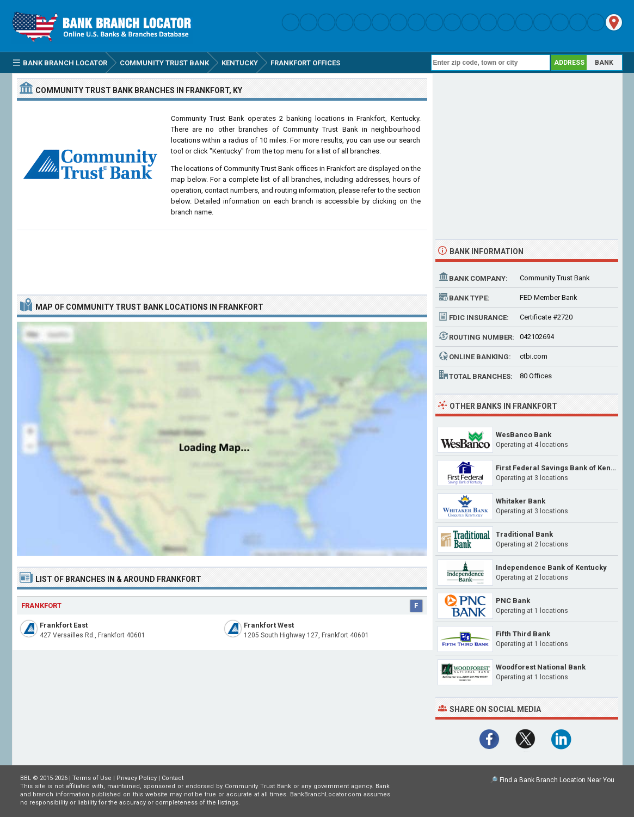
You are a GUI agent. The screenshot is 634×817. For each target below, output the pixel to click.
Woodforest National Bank (541, 667)
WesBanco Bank (523, 435)
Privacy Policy (136, 778)
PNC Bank (513, 601)
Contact (172, 778)
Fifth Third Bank (523, 634)
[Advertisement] (222, 258)
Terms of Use (92, 778)
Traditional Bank (524, 534)
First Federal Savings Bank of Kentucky (562, 468)
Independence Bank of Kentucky (551, 567)
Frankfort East (64, 625)
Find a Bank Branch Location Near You (557, 780)
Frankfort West (269, 625)
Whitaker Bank (520, 501)
